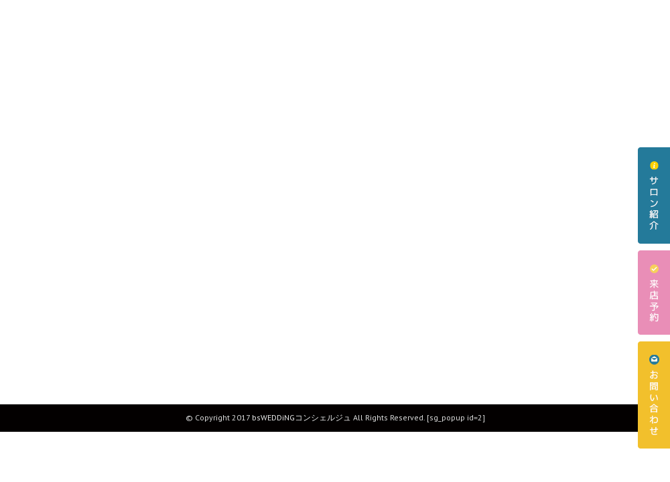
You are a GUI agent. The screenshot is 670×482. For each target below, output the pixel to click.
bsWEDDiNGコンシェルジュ (301, 417)
